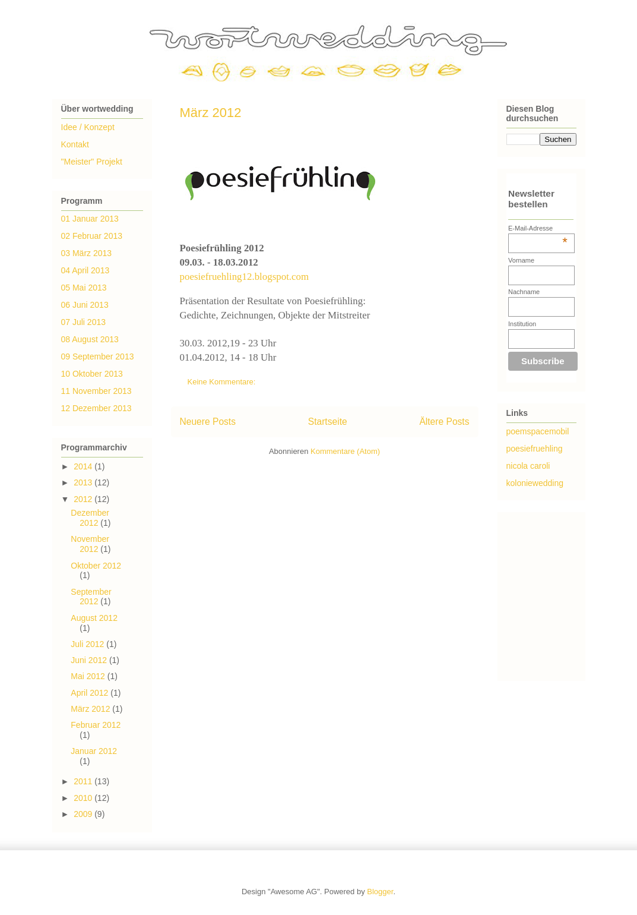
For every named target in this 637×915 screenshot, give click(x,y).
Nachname (524, 291)
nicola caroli (528, 466)
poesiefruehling (534, 448)
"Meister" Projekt (91, 161)
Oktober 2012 (96, 565)
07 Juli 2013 (83, 322)
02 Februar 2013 (92, 236)
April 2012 (90, 693)
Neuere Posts (208, 422)
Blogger (380, 891)
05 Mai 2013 (84, 287)
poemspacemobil (537, 431)
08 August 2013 (90, 339)
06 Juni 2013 (85, 305)
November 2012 (90, 544)
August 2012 (94, 618)
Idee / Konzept (88, 127)
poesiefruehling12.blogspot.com (244, 276)
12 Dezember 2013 (96, 408)
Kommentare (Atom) (345, 451)
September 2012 (91, 597)
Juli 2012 (88, 644)
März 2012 (211, 112)
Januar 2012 (94, 751)
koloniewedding (535, 483)
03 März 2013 (86, 253)
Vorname (521, 260)
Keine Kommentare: (223, 381)
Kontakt (75, 144)
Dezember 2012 (90, 518)
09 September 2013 (97, 356)
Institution (522, 323)
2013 (84, 482)
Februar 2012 (96, 725)
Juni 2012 (90, 660)
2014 (84, 466)
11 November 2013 (96, 391)
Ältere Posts (444, 422)
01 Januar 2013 (90, 218)
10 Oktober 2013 (92, 373)
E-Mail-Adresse (538, 228)
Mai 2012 (89, 676)
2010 (84, 798)
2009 (84, 814)
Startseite (327, 422)
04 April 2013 (85, 270)
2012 (84, 499)
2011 (84, 781)
